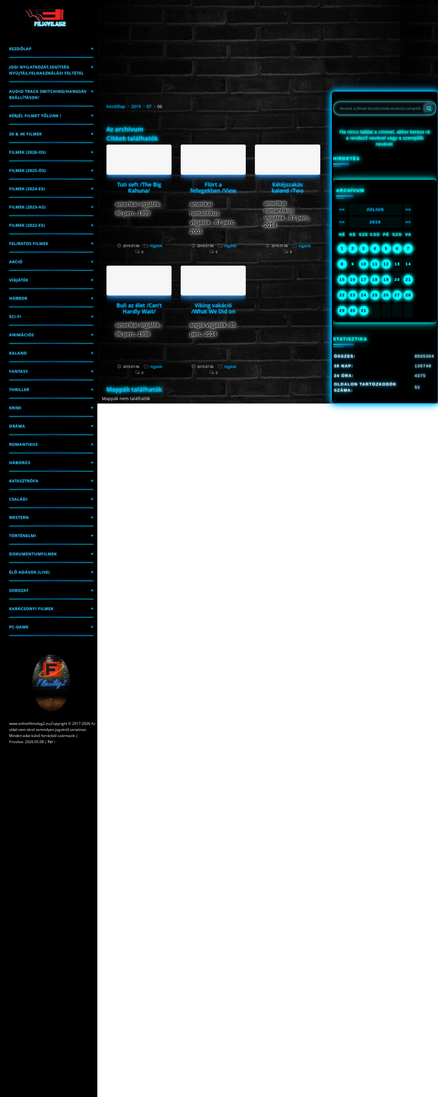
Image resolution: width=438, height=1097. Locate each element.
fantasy (18, 371)
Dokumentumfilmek (33, 554)
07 (149, 106)
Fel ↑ (51, 741)
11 (375, 264)
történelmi (22, 535)
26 (386, 295)
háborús (19, 462)
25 (375, 295)
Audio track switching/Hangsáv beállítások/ (48, 94)
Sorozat (19, 590)
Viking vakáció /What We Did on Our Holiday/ (213, 311)
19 (386, 279)
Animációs (21, 334)
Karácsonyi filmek (31, 608)
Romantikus (23, 444)
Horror (18, 298)
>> (408, 209)
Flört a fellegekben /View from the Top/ (213, 190)
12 (386, 264)
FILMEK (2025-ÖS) (27, 170)
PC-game (19, 627)
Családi (18, 499)
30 (353, 310)
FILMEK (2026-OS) (27, 152)
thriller (19, 389)
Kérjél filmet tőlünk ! (35, 115)
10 (363, 264)
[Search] (429, 108)
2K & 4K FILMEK (25, 134)
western (19, 517)
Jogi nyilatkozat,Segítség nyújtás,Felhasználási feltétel (46, 70)
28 (408, 295)
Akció (16, 261)
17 (363, 279)
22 (342, 295)
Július (375, 209)
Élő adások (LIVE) (29, 572)
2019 (136, 106)
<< (342, 209)
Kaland (18, 353)
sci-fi (15, 316)
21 (408, 279)
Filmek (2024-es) (27, 188)
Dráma (17, 426)
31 (363, 310)
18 (375, 279)
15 (342, 279)
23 (353, 295)
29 (342, 310)
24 (363, 295)
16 (353, 279)
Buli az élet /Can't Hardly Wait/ (139, 308)
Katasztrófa (24, 481)
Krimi (15, 408)
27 (397, 295)
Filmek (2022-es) (27, 225)
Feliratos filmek (28, 243)
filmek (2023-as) (27, 207)
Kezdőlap (20, 48)
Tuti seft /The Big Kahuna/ (139, 187)
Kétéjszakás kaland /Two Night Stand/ (287, 190)
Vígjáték (18, 280)
